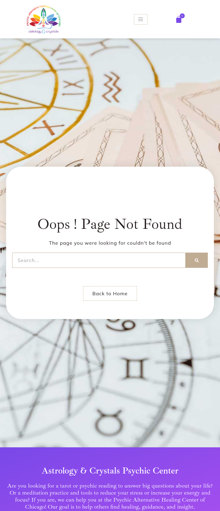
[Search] (197, 260)
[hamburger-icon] (141, 19)
